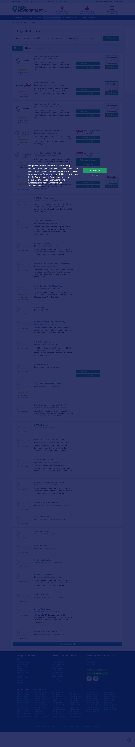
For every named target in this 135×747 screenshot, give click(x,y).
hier (54, 183)
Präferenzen (95, 175)
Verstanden (95, 170)
